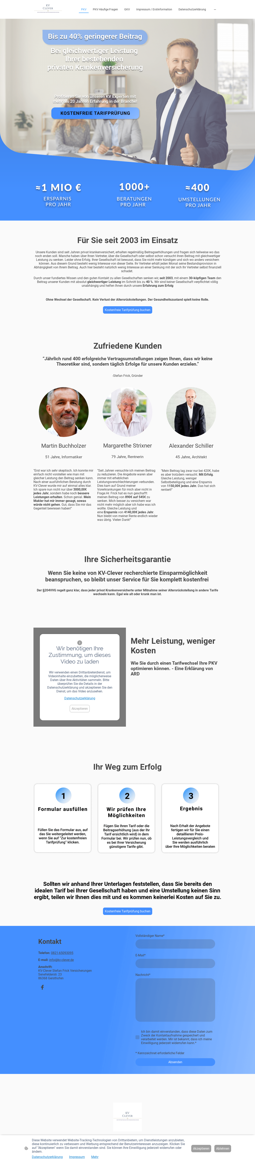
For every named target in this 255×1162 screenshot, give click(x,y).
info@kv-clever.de (61, 960)
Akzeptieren (80, 709)
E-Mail (140, 955)
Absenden (175, 1062)
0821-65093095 (62, 953)
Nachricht (142, 975)
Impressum (77, 1157)
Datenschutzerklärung (79, 698)
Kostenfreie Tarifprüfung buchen (127, 310)
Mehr (94, 1157)
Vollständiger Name (150, 936)
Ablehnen (222, 1148)
